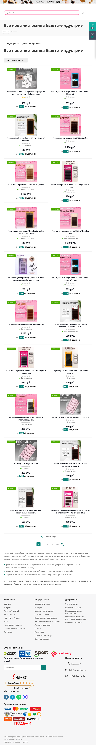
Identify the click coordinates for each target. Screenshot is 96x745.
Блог (6, 621)
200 (57, 544)
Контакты (8, 632)
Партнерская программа (45, 618)
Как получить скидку (44, 611)
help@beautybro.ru (77, 670)
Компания (9, 599)
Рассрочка (39, 632)
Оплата (37, 628)
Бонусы (7, 607)
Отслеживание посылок (15, 628)
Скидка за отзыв (41, 614)
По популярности (16, 60)
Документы (71, 599)
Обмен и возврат (42, 639)
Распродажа (9, 614)
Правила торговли (73, 622)
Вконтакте (6, 697)
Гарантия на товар (43, 635)
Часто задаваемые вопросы (47, 621)
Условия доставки (42, 625)
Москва (73, 664)
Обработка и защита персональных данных (75, 617)
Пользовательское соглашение (73, 612)
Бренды (7, 604)
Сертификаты (71, 604)
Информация (41, 599)
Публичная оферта (73, 607)
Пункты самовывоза (13, 625)
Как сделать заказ (42, 604)
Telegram (12, 697)
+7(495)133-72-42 (77, 676)
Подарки (38, 607)
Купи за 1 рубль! (11, 611)
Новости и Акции (12, 618)
